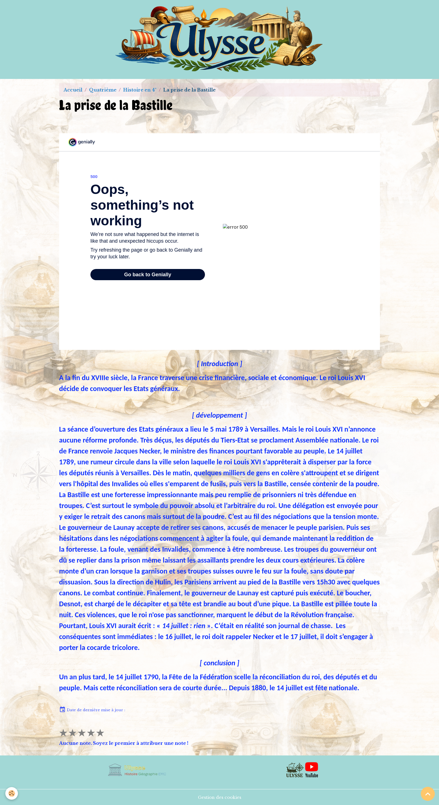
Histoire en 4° (140, 90)
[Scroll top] (428, 794)
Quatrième (102, 90)
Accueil (73, 90)
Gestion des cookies (219, 797)
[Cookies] (12, 793)
